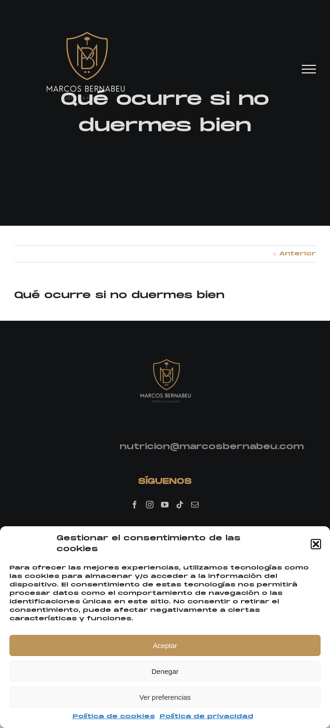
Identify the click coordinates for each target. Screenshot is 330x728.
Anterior (297, 253)
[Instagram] (149, 504)
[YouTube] (165, 504)
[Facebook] (134, 504)
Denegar (165, 671)
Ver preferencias (165, 697)
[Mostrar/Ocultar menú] (309, 69)
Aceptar (165, 645)
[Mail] (195, 504)
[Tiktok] (180, 504)
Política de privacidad (206, 716)
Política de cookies (113, 716)
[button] (316, 544)
